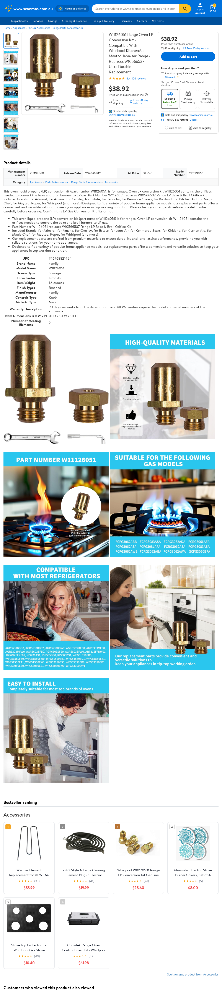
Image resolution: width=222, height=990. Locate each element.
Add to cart (188, 56)
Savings (52, 21)
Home (6, 28)
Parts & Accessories (39, 28)
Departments (17, 21)
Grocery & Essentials (74, 21)
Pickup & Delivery (103, 21)
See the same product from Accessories (193, 974)
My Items (157, 21)
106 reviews (139, 78)
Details (193, 119)
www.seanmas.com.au (122, 114)
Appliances (19, 28)
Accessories (111, 182)
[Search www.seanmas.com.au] (135, 8)
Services (38, 21)
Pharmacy (126, 21)
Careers (142, 21)
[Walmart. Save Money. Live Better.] (28, 9)
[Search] (185, 8)
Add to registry (200, 128)
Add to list (173, 128)
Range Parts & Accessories (67, 28)
